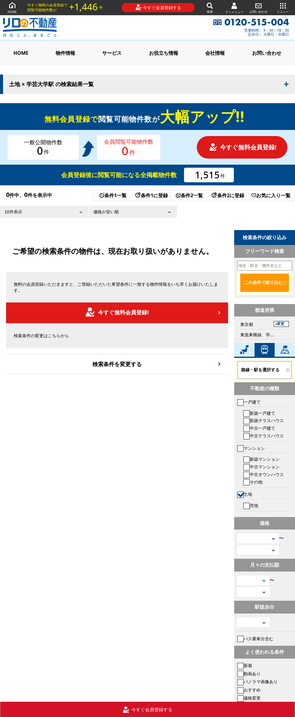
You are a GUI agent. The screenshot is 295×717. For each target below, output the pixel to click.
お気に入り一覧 (270, 195)
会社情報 (215, 53)
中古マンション (261, 467)
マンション (251, 448)
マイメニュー (234, 8)
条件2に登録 (227, 195)
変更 (280, 324)
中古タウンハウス (263, 474)
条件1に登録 (151, 195)
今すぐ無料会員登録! (242, 147)
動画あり (249, 674)
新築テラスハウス (263, 420)
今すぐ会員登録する (158, 7)
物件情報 (65, 53)
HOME (12, 7)
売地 (250, 505)
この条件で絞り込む (263, 282)
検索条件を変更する (117, 364)
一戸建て (249, 402)
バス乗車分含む (255, 639)
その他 (252, 482)
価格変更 (249, 698)
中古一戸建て (259, 428)
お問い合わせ (258, 7)
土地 (244, 494)
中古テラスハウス (263, 436)
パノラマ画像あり (257, 681)
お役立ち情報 (163, 53)
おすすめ (249, 690)
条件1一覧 (113, 195)
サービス (112, 53)
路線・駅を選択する (260, 369)
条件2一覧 (189, 195)
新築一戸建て (259, 413)
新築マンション (261, 459)
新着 (244, 665)
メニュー (283, 7)
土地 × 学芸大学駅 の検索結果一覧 (51, 84)
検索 (210, 7)
